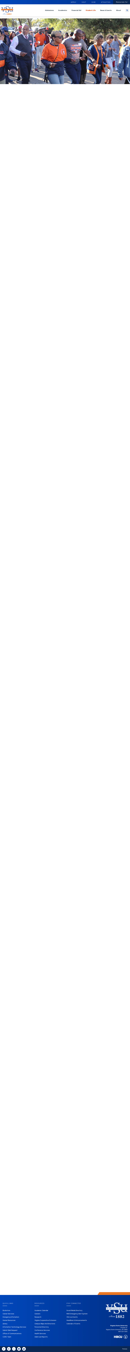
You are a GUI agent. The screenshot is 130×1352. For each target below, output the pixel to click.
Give (94, 2)
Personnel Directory (42, 1327)
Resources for (122, 2)
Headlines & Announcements (77, 1320)
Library (5, 1324)
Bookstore (6, 1310)
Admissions (49, 11)
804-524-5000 (122, 1331)
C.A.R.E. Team (7, 1337)
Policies (124, 1349)
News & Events (106, 11)
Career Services (8, 1314)
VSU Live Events (72, 1317)
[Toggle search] (127, 11)
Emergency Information (11, 1317)
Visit (84, 2)
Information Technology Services (14, 1327)
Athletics (105, 2)
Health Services (40, 1333)
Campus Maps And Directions (45, 1324)
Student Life (91, 11)
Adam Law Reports (41, 1337)
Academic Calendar (41, 1310)
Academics (62, 11)
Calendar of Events (73, 1324)
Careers (37, 1314)
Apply (73, 2)
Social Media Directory (74, 1310)
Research (38, 1317)
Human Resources (9, 1320)
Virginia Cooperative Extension (45, 1320)
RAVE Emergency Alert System (77, 1314)
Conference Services (42, 1330)
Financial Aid (76, 11)
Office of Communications (12, 1333)
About (118, 11)
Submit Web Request (10, 1330)
